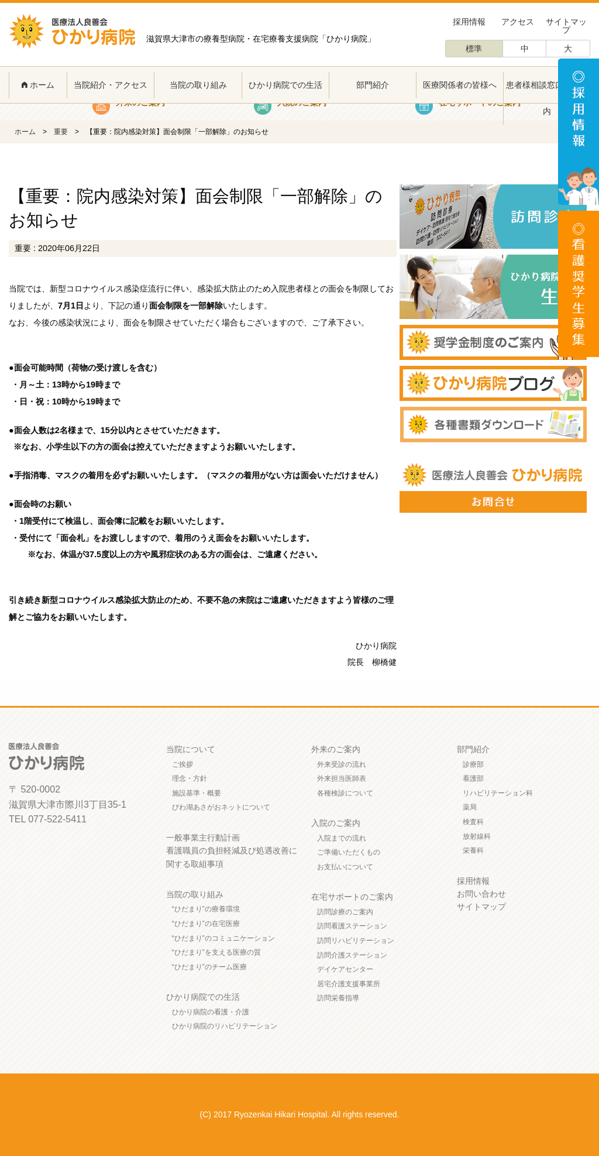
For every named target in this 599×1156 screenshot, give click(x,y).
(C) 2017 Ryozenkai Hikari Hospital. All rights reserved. (300, 1114)
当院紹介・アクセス (110, 85)
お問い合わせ (481, 893)
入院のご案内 (335, 823)
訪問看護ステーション (352, 926)
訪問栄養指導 (338, 998)
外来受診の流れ (341, 764)
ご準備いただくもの (348, 852)
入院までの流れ (341, 838)
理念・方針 (189, 778)
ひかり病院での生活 (285, 85)
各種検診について (345, 793)
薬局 (470, 807)
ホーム (38, 85)
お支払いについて (345, 867)
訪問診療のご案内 (345, 912)
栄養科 (473, 850)
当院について (190, 749)
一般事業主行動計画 (203, 837)
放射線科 (477, 836)
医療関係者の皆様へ (460, 85)
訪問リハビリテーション (355, 941)
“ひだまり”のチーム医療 (209, 967)
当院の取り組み (198, 85)
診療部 (473, 764)
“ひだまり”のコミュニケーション (223, 938)
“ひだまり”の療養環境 (206, 909)
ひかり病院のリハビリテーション (224, 1026)
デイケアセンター (345, 969)
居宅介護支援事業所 (348, 984)
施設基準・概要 (196, 793)
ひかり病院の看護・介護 (210, 1012)
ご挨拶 (182, 764)
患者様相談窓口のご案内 (547, 98)
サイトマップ (566, 26)
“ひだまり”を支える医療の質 (216, 952)
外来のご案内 (335, 749)
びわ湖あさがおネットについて (221, 807)
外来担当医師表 (341, 778)
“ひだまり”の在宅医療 (206, 924)
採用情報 (469, 21)
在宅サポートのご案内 (352, 896)
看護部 (473, 778)
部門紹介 (372, 85)
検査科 (473, 822)
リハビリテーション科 (498, 793)
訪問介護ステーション (352, 955)
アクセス (517, 21)
